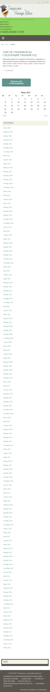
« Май (4, 116)
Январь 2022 (7, 287)
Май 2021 (6, 306)
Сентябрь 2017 (8, 445)
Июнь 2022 (7, 267)
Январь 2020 (7, 366)
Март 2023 (7, 239)
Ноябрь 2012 (7, 632)
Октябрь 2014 (8, 564)
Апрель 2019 (7, 390)
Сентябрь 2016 (8, 481)
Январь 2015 (7, 552)
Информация (9, 681)
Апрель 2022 (7, 275)
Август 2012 (7, 644)
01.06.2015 (9, 70)
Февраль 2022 (8, 283)
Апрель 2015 (7, 540)
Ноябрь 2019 (7, 374)
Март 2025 (7, 164)
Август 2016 (7, 485)
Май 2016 (6, 493)
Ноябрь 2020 (7, 330)
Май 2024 (6, 195)
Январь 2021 (7, 322)
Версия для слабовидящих (16, 82)
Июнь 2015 (7, 533)
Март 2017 (7, 457)
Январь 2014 (7, 592)
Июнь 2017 (7, 449)
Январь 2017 (7, 465)
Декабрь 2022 (8, 251)
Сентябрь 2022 (8, 263)
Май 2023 (6, 231)
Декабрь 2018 (8, 402)
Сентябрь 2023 (8, 223)
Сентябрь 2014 (8, 568)
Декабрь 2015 (8, 513)
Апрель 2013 (7, 612)
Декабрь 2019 (8, 370)
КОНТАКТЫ (7, 686)
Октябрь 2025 (8, 148)
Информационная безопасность (17, 683)
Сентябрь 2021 (8, 302)
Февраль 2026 (8, 132)
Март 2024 (7, 203)
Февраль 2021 (8, 318)
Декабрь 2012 (8, 628)
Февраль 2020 (8, 362)
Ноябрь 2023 (7, 215)
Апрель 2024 (7, 199)
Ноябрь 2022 (7, 255)
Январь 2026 (7, 136)
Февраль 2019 (8, 394)
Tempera (33, 690)
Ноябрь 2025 (7, 144)
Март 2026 (7, 128)
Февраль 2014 (8, 588)
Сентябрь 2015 (8, 525)
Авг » (46, 116)
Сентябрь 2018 (8, 414)
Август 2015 (7, 529)
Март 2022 (7, 279)
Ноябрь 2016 (7, 473)
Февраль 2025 (8, 168)
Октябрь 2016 (8, 477)
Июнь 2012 (7, 648)
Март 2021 (7, 314)
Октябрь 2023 (8, 219)
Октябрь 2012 (8, 636)
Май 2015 (6, 536)
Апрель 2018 (7, 425)
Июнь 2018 (7, 418)
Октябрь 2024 (8, 183)
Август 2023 (7, 227)
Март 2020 (7, 358)
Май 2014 (6, 576)
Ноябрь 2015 (7, 517)
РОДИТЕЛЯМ (26, 679)
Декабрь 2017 (8, 437)
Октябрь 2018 (8, 409)
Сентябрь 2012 (8, 640)
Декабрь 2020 (8, 326)
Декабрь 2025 (8, 140)
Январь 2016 (7, 509)
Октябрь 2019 (8, 378)
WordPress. (42, 690)
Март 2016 (7, 501)
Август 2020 (7, 342)
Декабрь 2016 (8, 469)
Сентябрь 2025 (8, 152)
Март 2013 (7, 616)
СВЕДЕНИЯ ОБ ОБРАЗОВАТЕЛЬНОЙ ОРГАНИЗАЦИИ (22, 676)
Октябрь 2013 (8, 600)
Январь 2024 (7, 207)
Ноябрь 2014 (7, 560)
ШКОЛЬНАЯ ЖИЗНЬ (10, 679)
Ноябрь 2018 (7, 406)
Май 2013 (6, 608)
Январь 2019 (7, 398)
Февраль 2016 (8, 505)
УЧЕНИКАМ (38, 679)
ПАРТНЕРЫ (39, 683)
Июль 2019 (7, 382)
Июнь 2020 (7, 346)
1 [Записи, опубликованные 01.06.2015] (5, 99)
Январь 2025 (7, 172)
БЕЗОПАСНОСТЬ (24, 681)
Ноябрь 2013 (7, 596)
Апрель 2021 (7, 310)
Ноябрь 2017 (7, 441)
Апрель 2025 (7, 160)
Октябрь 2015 (8, 521)
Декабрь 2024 (8, 175)
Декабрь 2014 (8, 556)
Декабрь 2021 (8, 291)
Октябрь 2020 (8, 334)
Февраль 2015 (8, 548)
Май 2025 (6, 156)
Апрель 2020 (7, 354)
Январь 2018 (7, 433)
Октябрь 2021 (8, 298)
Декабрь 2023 (8, 211)
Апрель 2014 (7, 580)
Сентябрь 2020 (8, 338)
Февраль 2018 (8, 429)
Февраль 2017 (8, 461)
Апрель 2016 (7, 497)
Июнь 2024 (7, 191)
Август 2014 (7, 572)
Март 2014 (7, 584)
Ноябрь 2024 (7, 179)
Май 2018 (6, 421)
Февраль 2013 (8, 620)
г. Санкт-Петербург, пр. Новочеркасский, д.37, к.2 (17, 19)
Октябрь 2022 (8, 259)
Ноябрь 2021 (7, 294)
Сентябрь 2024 (8, 187)
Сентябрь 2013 (8, 604)
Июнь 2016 (7, 489)
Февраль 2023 (8, 243)
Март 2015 (7, 544)
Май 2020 (6, 350)
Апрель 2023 (7, 235)
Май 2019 (6, 386)
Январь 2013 (7, 624)
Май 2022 (6, 271)
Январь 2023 (7, 247)
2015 (6, 44)
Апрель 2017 (7, 453)
